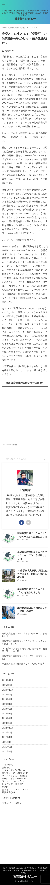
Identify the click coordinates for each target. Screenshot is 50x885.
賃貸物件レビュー (25, 18)
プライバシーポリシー (12, 803)
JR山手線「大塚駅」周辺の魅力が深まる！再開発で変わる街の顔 (32, 574)
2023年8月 (7, 709)
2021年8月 (7, 751)
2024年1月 (7, 704)
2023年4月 (7, 718)
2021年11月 (7, 742)
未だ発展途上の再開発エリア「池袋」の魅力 (23, 663)
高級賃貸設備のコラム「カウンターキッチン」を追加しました (32, 555)
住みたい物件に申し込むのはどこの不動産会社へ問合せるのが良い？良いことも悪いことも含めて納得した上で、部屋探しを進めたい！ (25, 870)
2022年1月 (7, 737)
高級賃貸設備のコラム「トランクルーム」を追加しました (24, 634)
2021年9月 (7, 747)
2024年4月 (7, 699)
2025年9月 (7, 685)
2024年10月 (7, 690)
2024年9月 (7, 694)
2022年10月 (7, 728)
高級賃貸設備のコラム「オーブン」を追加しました (24, 657)
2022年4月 (7, 732)
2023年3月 (7, 723)
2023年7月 (7, 713)
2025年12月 (7, 680)
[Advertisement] (25, 415)
